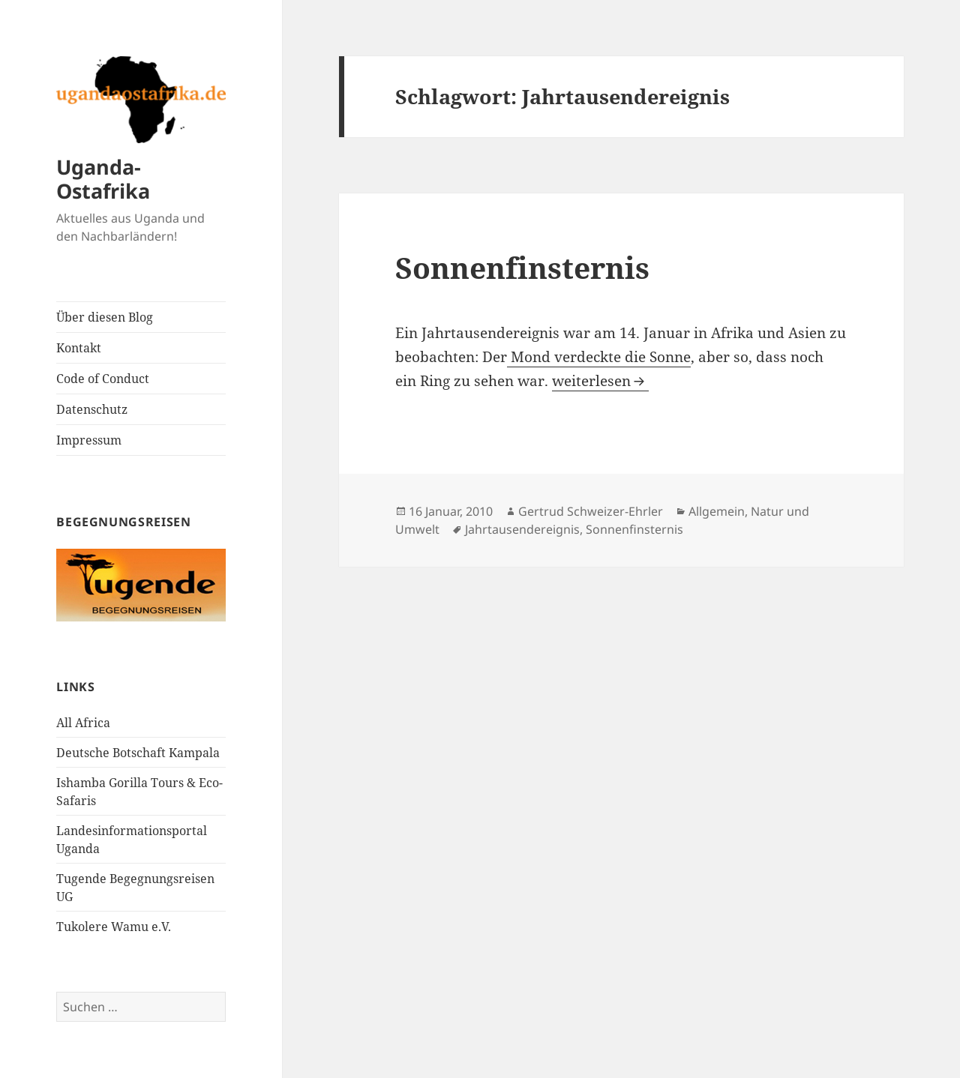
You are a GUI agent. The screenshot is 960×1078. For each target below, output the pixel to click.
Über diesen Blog (104, 317)
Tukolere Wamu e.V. (113, 926)
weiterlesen (600, 381)
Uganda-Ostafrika (103, 179)
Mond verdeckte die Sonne (599, 357)
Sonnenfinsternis (522, 267)
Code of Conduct (102, 378)
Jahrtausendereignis (522, 529)
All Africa (83, 722)
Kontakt (78, 348)
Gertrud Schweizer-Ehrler (590, 511)
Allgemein (716, 511)
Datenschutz (92, 409)
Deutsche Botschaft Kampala (138, 752)
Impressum (89, 440)
